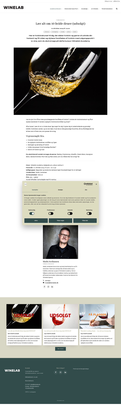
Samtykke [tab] (35, 189)
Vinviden (62, 31)
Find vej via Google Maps (81, 372)
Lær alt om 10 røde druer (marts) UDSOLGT (59, 332)
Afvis (36, 220)
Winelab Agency (35, 389)
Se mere (60, 352)
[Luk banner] (96, 184)
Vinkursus (46, 31)
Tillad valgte (60, 220)
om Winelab (94, 7)
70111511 (48, 281)
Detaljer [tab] (60, 189)
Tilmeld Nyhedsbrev (106, 7)
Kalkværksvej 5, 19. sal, (31, 380)
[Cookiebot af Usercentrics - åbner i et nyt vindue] (85, 184)
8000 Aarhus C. (29, 383)
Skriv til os (117, 1)
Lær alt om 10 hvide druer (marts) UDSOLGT (23, 332)
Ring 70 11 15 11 (108, 1)
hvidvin (75, 31)
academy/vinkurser (52, 7)
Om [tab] (86, 189)
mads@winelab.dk (52, 283)
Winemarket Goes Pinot (69, 7)
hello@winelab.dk (35, 387)
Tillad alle (85, 220)
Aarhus (69, 31)
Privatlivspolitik (29, 391)
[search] (117, 8)
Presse (27, 389)
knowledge (83, 7)
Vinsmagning (54, 31)
